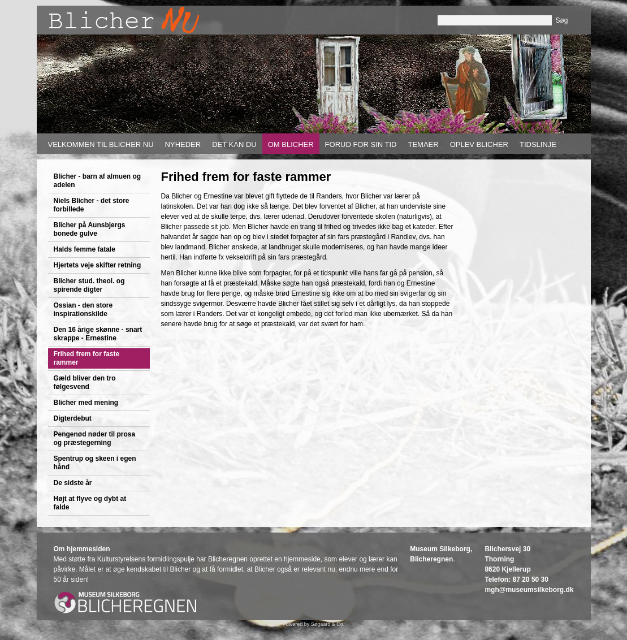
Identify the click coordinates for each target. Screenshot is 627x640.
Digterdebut (73, 418)
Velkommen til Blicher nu (101, 144)
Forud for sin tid (361, 144)
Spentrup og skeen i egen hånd (95, 463)
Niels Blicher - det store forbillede (91, 205)
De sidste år (73, 483)
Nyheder (183, 144)
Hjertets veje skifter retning (97, 265)
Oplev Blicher (479, 144)
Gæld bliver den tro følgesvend (85, 382)
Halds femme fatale (84, 249)
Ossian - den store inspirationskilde (83, 309)
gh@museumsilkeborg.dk (532, 590)
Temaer (423, 144)
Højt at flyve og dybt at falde (90, 503)
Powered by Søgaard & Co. (314, 624)
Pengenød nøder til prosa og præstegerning (95, 438)
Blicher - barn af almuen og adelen (97, 180)
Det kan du (234, 144)
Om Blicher (291, 144)
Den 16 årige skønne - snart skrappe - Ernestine (98, 334)
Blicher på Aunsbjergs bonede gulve (90, 229)
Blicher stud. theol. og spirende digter (89, 285)
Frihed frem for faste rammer (87, 358)
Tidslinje (538, 144)
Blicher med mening (86, 403)
